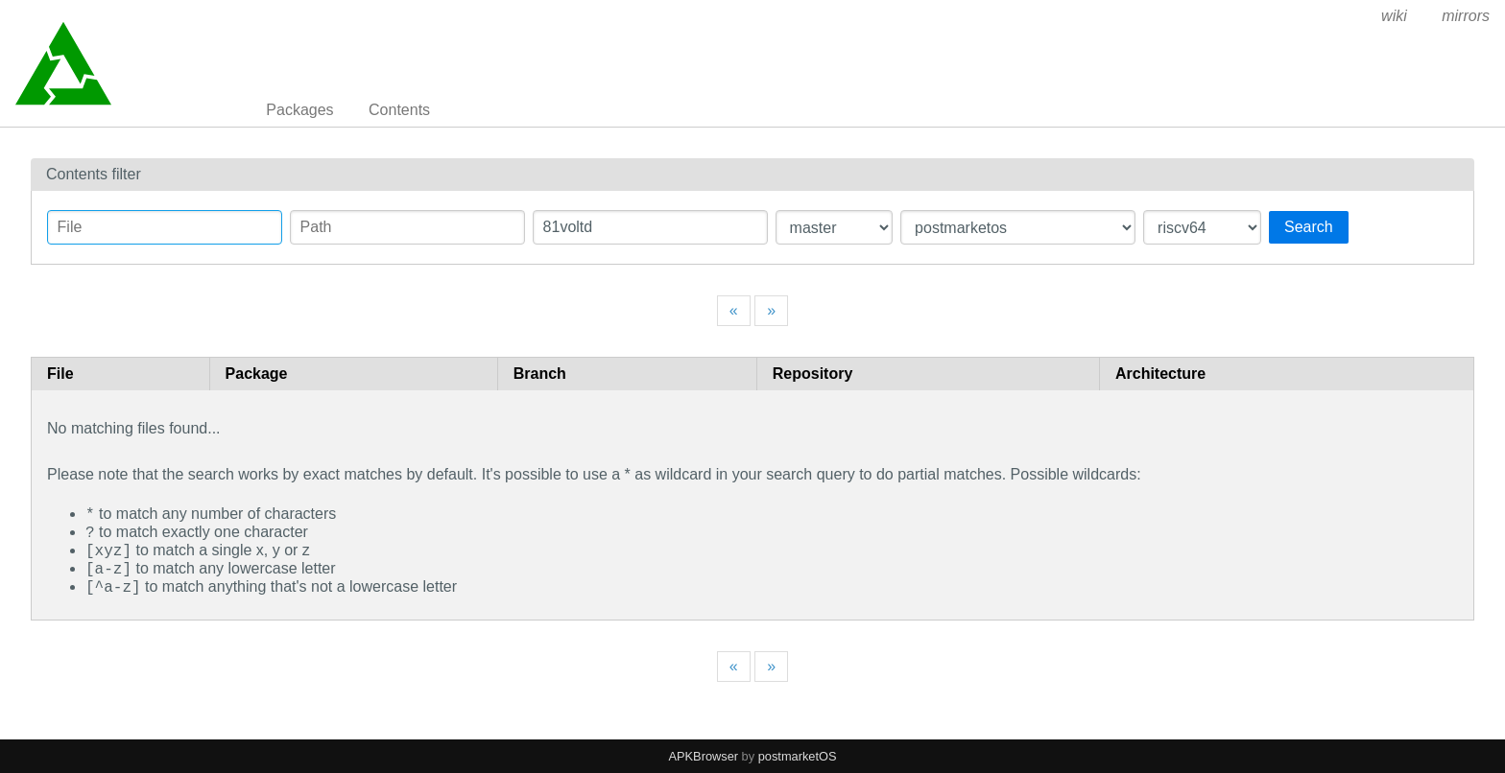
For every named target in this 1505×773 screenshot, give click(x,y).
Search (1308, 227)
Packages (299, 110)
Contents (399, 110)
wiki (1394, 16)
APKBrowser (704, 756)
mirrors (1466, 16)
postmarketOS (797, 756)
